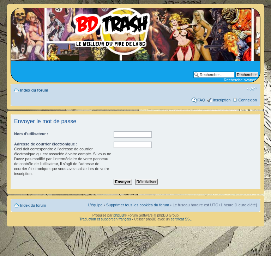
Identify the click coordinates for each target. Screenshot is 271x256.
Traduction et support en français (105, 219)
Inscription (221, 100)
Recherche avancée (241, 80)
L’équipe (95, 205)
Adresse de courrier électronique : (45, 144)
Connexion (247, 100)
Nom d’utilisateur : (31, 134)
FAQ (201, 100)
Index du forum (34, 90)
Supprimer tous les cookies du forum (137, 205)
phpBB (118, 215)
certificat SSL (181, 219)
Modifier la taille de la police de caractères (252, 89)
